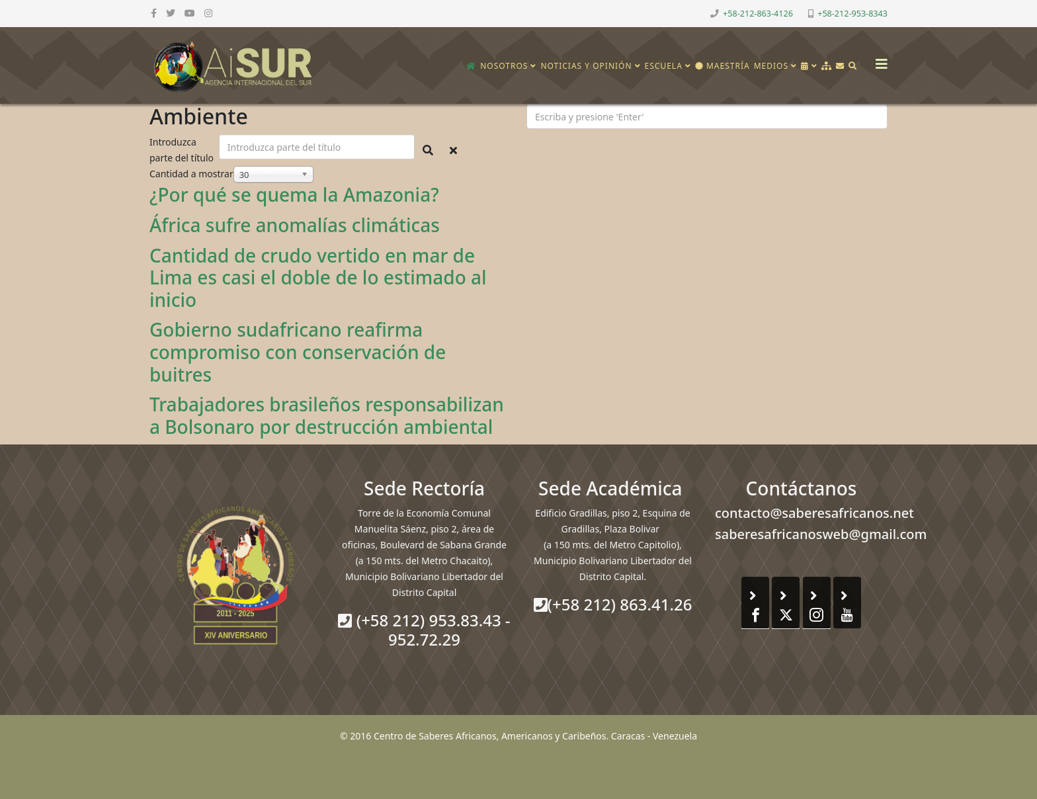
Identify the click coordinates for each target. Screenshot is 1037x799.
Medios (771, 65)
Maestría (722, 65)
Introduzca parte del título (182, 150)
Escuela (664, 65)
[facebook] (154, 13)
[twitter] (170, 13)
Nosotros (504, 65)
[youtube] (190, 13)
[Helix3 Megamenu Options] (878, 60)
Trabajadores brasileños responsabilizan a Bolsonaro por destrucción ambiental (326, 415)
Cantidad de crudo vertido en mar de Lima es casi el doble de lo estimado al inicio (318, 277)
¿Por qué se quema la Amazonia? (294, 194)
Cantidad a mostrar (191, 173)
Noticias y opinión (586, 65)
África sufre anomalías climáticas (294, 224)
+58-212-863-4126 (758, 13)
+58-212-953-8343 (852, 13)
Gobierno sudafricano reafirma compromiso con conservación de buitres (297, 351)
